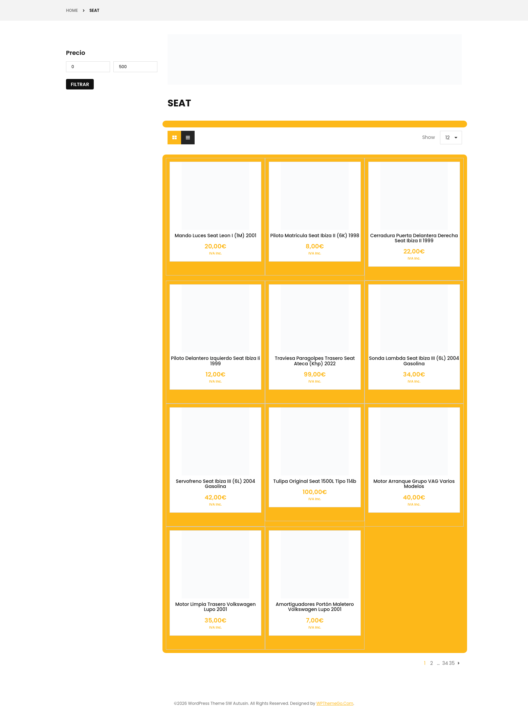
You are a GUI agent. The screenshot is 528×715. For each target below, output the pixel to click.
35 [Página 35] (452, 663)
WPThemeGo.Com (334, 703)
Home (72, 10)
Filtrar (80, 84)
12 (447, 137)
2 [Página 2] (431, 663)
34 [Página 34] (445, 663)
